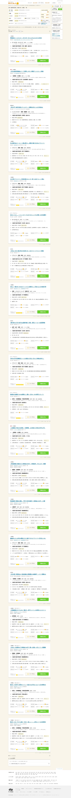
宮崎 (31, 774)
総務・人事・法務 (32, 780)
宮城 (20, 773)
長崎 (25, 774)
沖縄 (36, 774)
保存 (60, 9)
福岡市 (28, 777)
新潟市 (19, 777)
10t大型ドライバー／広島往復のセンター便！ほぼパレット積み (27, 179)
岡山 (44, 773)
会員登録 (53, 2)
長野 (31, 773)
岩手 (18, 773)
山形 (25, 773)
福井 (40, 773)
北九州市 (31, 777)
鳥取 (46, 773)
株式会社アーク (16, 145)
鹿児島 (34, 774)
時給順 (17, 31)
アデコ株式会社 (16, 73)
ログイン (59, 2)
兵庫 (43, 772)
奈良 (49, 772)
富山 (35, 773)
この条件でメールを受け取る (44, 23)
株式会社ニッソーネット (18, 686)
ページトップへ (59, 768)
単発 (18, 783)
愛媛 (16, 774)
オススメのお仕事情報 (56, 34)
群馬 (30, 772)
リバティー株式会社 (17, 429)
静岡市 (40, 776)
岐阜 (34, 772)
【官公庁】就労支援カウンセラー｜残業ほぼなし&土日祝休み (26, 107)
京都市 (53, 776)
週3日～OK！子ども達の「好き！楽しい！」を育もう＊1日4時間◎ (28, 722)
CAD (56, 780)
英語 (27, 783)
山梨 (29, 773)
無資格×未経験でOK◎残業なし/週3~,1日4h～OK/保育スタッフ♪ (27, 394)
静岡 (38, 772)
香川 (53, 773)
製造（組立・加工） (49, 781)
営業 (51, 780)
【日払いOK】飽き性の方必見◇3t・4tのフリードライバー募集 (27, 251)
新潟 (33, 773)
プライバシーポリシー (29, 788)
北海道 (55, 772)
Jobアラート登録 (45, 20)
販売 (54, 780)
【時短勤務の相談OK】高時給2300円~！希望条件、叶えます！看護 (28, 463)
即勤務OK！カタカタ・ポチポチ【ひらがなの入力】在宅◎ (26, 38)
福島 (27, 773)
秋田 (22, 773)
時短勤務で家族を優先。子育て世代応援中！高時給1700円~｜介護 (27, 501)
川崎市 (23, 776)
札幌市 (56, 776)
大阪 (40, 772)
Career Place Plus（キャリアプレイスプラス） (22, 39)
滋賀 (47, 772)
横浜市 (20, 776)
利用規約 (22, 788)
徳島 (55, 773)
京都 (45, 772)
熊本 (27, 774)
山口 (51, 773)
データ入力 (20, 780)
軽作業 (44, 781)
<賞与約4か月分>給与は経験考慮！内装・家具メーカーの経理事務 (27, 322)
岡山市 (25, 777)
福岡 (20, 774)
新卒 (34, 783)
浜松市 (43, 776)
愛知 (32, 772)
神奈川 (19, 772)
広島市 (22, 777)
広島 (42, 773)
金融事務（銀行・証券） (39, 780)
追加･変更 (16, 13)
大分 (29, 774)
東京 (16, 772)
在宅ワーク (21, 783)
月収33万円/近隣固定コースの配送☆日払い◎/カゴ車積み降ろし (27, 358)
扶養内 (45, 783)
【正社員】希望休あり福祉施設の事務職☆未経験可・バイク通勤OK (28, 574)
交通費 (40, 783)
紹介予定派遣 (51, 783)
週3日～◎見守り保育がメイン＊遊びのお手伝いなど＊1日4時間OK (28, 684)
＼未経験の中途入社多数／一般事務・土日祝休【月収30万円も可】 (27, 428)
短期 (16, 783)
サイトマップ (18, 788)
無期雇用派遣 (56, 783)
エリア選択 (11, 11)
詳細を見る (43, 60)
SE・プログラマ (18, 781)
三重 (36, 772)
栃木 (27, 772)
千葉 (21, 772)
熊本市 (34, 777)
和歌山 (52, 772)
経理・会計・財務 (26, 780)
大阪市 (45, 776)
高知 (18, 774)
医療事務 (34, 781)
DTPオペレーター (29, 781)
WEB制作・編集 (23, 781)
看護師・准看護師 (39, 781)
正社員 (30, 783)
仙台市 (17, 777)
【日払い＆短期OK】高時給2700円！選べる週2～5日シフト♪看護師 (28, 647)
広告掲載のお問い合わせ (57, 788)
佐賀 (22, 774)
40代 (32, 783)
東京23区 (17, 776)
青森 (16, 773)
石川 (38, 773)
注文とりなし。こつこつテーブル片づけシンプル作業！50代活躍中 (28, 215)
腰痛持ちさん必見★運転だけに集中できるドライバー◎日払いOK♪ (28, 538)
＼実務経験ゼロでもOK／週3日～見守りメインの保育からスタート (28, 610)
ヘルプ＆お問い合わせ (48, 788)
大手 (47, 783)
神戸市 (50, 776)
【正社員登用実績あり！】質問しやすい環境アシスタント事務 (26, 71)
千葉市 (29, 776)
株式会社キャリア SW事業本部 (19, 288)
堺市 (48, 776)
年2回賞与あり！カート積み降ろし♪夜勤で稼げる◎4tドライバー (27, 143)
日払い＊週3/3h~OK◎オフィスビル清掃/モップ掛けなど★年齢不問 (28, 286)
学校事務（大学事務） (47, 780)
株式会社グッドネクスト (18, 465)
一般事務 (17, 780)
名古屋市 (36, 776)
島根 (48, 773)
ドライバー (54, 781)
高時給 (37, 783)
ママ (42, 783)
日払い (25, 783)
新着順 (14, 31)
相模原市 (26, 776)
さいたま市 (33, 776)
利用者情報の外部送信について (38, 788)
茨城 (25, 772)
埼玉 (23, 772)
